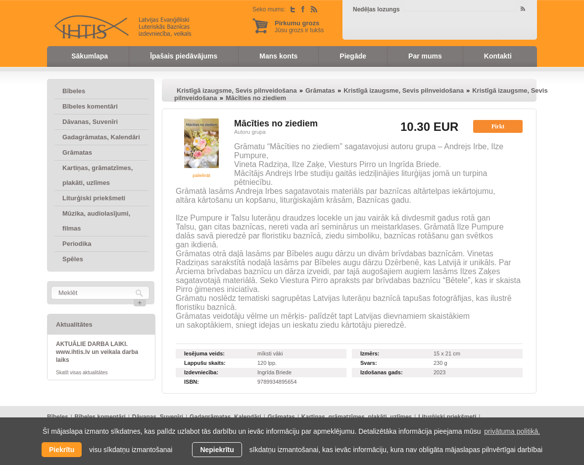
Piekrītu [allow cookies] (61, 450)
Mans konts (278, 56)
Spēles (72, 259)
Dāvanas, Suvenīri (90, 121)
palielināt (201, 175)
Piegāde (353, 56)
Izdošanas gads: (381, 372)
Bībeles (73, 91)
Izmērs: (370, 353)
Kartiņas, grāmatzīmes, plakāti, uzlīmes (97, 175)
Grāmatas (77, 152)
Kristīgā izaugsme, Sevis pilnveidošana (237, 90)
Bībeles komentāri (90, 106)
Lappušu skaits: (205, 363)
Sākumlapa (89, 56)
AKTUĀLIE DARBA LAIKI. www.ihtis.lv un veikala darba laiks (97, 352)
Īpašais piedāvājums (183, 56)
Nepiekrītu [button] (217, 450)
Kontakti (498, 56)
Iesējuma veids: (204, 353)
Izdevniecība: (201, 372)
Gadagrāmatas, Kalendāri (101, 137)
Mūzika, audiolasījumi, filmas (96, 221)
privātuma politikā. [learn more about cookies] (512, 431)
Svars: (368, 363)
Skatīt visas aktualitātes (82, 372)
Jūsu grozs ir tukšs (299, 26)
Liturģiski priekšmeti (93, 198)
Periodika (77, 243)
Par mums (425, 56)
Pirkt (498, 126)
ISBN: (191, 382)
